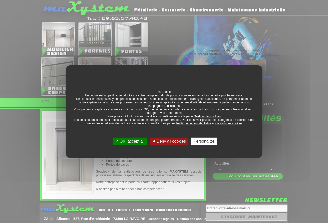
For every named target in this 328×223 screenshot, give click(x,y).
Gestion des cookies (207, 116)
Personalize (204, 141)
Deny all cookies (169, 141)
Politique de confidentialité (193, 123)
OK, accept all (130, 141)
